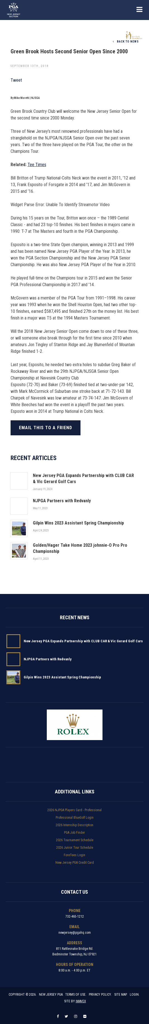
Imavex (81, 1001)
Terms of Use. (75, 994)
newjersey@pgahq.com (74, 933)
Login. (135, 994)
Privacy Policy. (100, 994)
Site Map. (120, 994)
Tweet (16, 80)
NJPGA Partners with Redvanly (48, 659)
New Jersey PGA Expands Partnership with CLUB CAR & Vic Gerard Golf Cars (83, 641)
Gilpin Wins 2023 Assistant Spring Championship (62, 677)
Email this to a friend (45, 427)
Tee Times (37, 164)
